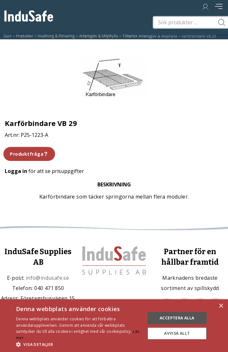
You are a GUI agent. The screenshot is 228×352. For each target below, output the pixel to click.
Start (7, 36)
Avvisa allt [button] (177, 333)
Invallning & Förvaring (56, 36)
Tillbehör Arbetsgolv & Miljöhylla (149, 36)
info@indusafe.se (47, 277)
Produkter (24, 36)
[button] (78, 344)
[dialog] (114, 325)
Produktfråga (29, 154)
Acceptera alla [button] (177, 318)
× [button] (220, 306)
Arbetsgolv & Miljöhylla (98, 36)
